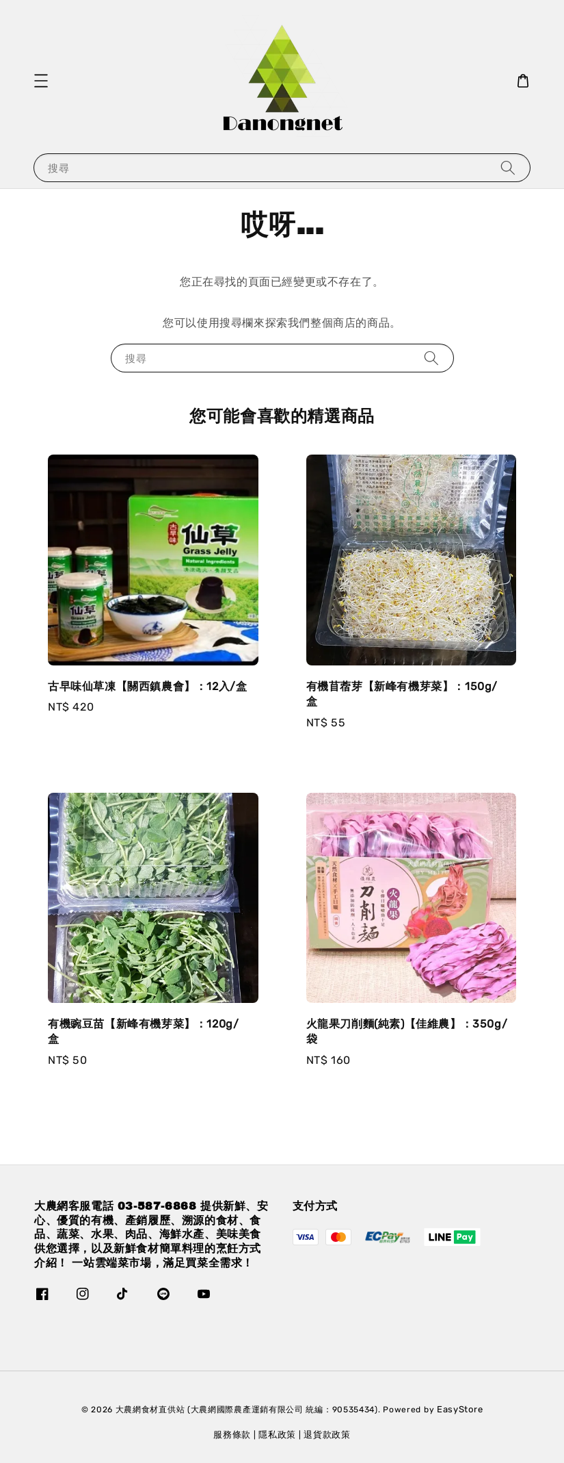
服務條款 (232, 1434)
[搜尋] (508, 167)
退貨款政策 (327, 1434)
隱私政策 (277, 1434)
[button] (41, 81)
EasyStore (460, 1409)
